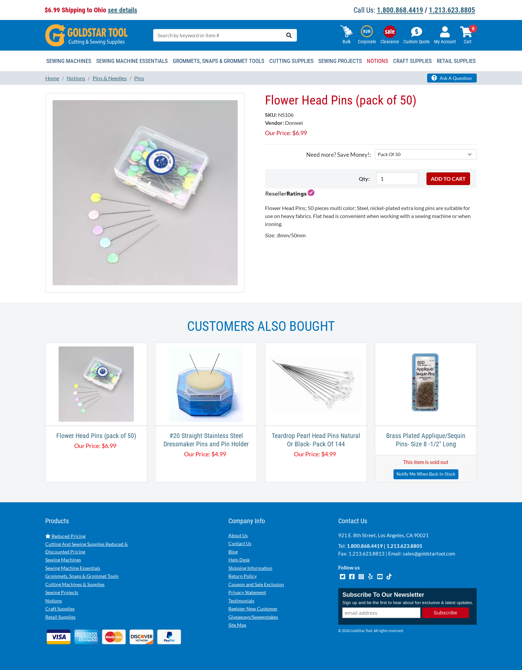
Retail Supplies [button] (456, 61)
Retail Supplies (60, 617)
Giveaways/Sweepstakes (253, 617)
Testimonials (241, 600)
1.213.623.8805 (452, 10)
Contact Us (239, 543)
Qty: (364, 178)
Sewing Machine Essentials (72, 568)
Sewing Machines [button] (68, 61)
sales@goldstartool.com (429, 554)
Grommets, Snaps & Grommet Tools (82, 576)
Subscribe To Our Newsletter (383, 594)
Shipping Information (250, 568)
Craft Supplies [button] (412, 61)
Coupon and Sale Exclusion (256, 584)
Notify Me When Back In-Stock (425, 474)
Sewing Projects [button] (340, 61)
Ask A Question (451, 78)
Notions (53, 600)
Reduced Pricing (65, 536)
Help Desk (239, 559)
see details (122, 10)
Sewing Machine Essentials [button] (132, 61)
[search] (289, 35)
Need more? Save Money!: (338, 154)
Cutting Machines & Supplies (75, 584)
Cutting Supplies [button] (291, 61)
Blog (233, 552)
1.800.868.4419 (400, 10)
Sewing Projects (61, 592)
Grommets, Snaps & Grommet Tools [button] (218, 61)
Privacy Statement (247, 592)
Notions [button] (377, 61)
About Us (238, 535)
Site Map (237, 625)
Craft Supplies (60, 608)
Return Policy (242, 576)
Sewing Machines (63, 559)
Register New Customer (253, 608)
